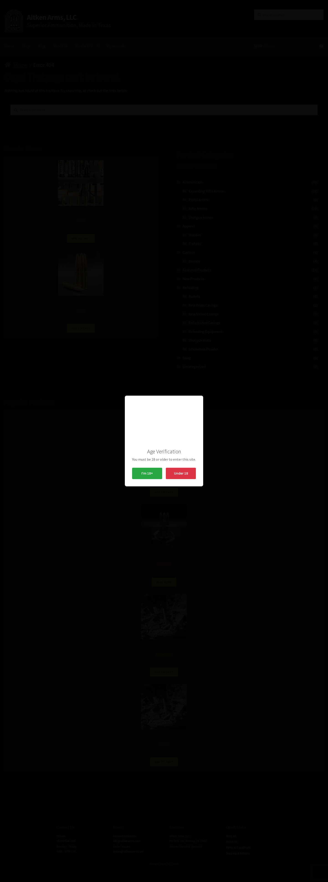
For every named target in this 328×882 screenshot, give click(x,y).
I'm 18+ (147, 473)
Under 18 (181, 473)
